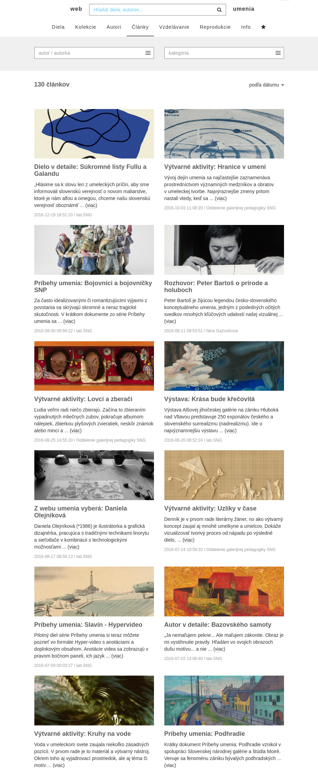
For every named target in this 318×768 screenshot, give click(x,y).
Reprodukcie (215, 40)
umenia (244, 23)
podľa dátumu (266, 98)
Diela (58, 40)
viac (91, 219)
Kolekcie (85, 40)
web (76, 23)
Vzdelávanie (174, 40)
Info (246, 40)
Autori (114, 40)
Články (140, 40)
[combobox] (157, 23)
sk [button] (285, 10)
